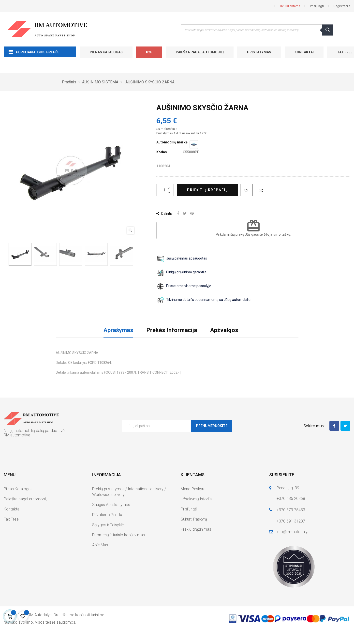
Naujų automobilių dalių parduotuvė (34, 430)
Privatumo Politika (107, 514)
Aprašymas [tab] (118, 330)
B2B (149, 52)
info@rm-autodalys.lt (294, 531)
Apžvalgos (224, 330)
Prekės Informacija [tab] (171, 330)
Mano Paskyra (193, 489)
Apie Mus (100, 545)
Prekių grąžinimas (196, 529)
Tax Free (11, 519)
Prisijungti (189, 509)
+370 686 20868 (291, 498)
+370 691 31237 (291, 521)
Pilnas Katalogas (106, 52)
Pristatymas (259, 52)
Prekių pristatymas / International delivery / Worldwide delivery (129, 492)
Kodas (161, 152)
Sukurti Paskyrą (194, 519)
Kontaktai (304, 52)
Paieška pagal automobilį (200, 52)
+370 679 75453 (291, 510)
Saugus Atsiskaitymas (111, 504)
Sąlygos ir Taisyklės (109, 525)
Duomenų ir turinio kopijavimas (118, 535)
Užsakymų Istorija (196, 499)
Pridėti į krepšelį (207, 190)
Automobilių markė (172, 142)
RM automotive (17, 435)
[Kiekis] (165, 190)
